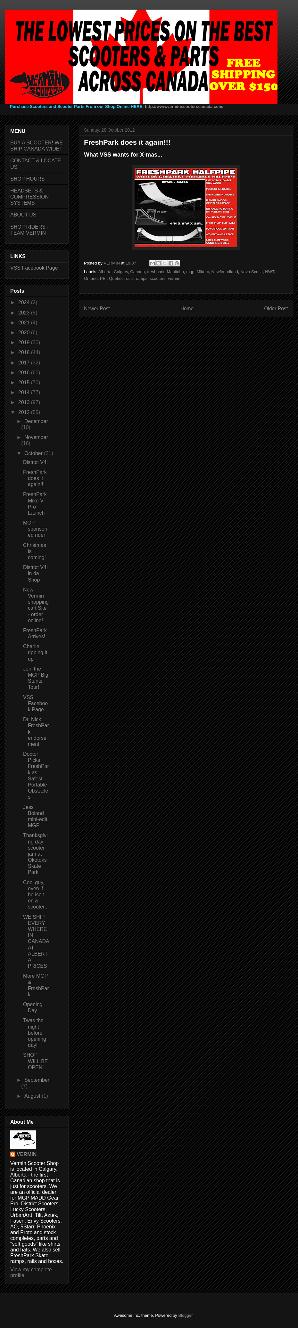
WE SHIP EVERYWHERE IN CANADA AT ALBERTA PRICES (36, 941)
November (36, 437)
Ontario (91, 278)
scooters (157, 278)
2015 (24, 382)
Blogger (185, 1315)
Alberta (105, 271)
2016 (24, 372)
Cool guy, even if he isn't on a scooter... (36, 895)
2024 (24, 302)
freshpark (155, 271)
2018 (24, 352)
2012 (24, 412)
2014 (24, 392)
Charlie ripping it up (35, 652)
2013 (24, 402)
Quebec (116, 278)
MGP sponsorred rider (35, 529)
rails (130, 278)
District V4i (35, 462)
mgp (190, 271)
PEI (103, 278)
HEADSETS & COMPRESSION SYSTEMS (29, 197)
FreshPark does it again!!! (35, 478)
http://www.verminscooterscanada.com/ (184, 106)
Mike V (203, 271)
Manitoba (175, 271)
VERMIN (27, 1154)
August (33, 1096)
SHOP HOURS (27, 179)
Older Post (276, 308)
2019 (24, 342)
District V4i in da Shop (35, 573)
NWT (269, 271)
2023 (24, 312)
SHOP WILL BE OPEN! (35, 1061)
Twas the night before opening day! (34, 1033)
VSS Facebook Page (34, 268)
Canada (137, 271)
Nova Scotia (251, 271)
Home (187, 308)
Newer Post (97, 308)
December (36, 421)
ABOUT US (23, 214)
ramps (141, 278)
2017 (24, 362)
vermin (174, 278)
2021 (24, 322)
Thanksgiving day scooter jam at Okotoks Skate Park (35, 854)
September (36, 1080)
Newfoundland (224, 271)
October (34, 453)
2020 (24, 332)
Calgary (121, 271)
